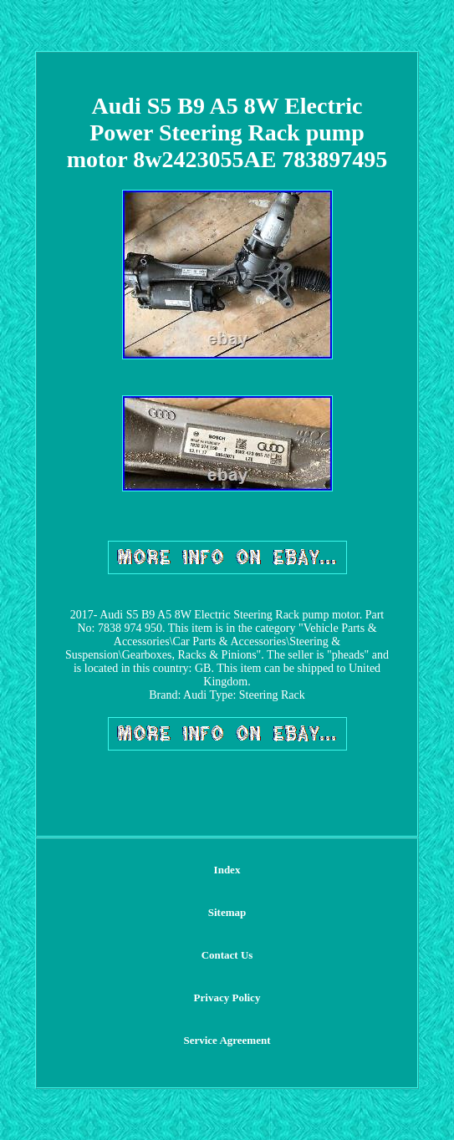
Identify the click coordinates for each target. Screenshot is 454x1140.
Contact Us (227, 955)
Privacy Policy (227, 997)
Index (227, 869)
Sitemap (227, 912)
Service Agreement (226, 1040)
